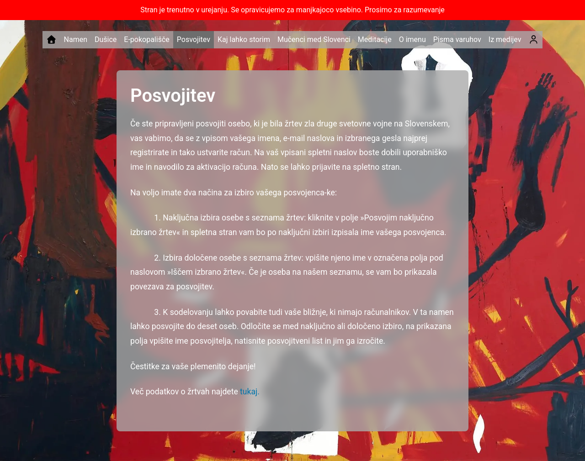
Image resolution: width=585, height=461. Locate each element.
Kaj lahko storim (244, 39)
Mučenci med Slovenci (314, 39)
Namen (75, 39)
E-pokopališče (146, 39)
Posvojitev (193, 39)
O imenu (412, 39)
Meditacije (375, 39)
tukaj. (250, 391)
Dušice (106, 39)
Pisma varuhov (457, 39)
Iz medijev (505, 39)
